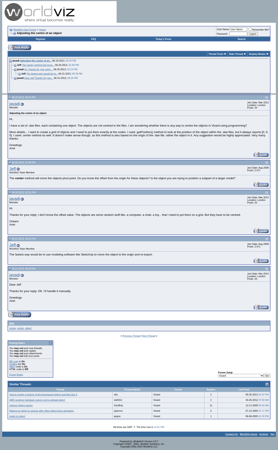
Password (222, 33)
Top (272, 434)
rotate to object (17, 416)
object (28, 328)
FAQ (93, 39)
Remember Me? (259, 29)
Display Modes (257, 54)
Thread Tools (215, 54)
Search (242, 39)
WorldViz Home (248, 434)
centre (20, 328)
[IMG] (12, 366)
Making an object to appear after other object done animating (41, 410)
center (12, 328)
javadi (14, 103)
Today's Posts (163, 39)
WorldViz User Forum (24, 29)
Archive (264, 434)
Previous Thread (131, 336)
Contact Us (231, 434)
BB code (13, 361)
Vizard (42, 29)
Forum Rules (16, 374)
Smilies (13, 364)
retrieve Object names (21, 405)
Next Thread (148, 336)
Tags (11, 323)
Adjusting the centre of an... (35, 60)
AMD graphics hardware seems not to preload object (37, 400)
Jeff (12, 168)
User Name (223, 29)
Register (40, 39)
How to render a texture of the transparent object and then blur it (43, 394)
